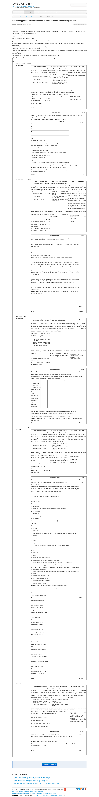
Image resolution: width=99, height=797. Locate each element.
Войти (73, 4)
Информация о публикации (43, 12)
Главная (19, 12)
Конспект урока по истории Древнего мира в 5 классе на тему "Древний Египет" (32, 777)
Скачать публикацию (49, 764)
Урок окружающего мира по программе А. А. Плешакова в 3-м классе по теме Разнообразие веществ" (37, 783)
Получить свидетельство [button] (80, 24)
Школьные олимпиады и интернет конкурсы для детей (30, 791)
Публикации (29, 12)
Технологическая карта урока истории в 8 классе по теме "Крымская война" (31, 780)
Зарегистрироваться (80, 4)
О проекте (14, 791)
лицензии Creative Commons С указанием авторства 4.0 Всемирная (49, 795)
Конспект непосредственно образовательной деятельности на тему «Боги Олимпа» (33, 778)
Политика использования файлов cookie (21, 793)
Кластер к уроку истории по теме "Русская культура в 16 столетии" (29, 781)
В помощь (69, 12)
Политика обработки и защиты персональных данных (44, 793)
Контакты (79, 12)
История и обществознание (32, 16)
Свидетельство (58, 12)
